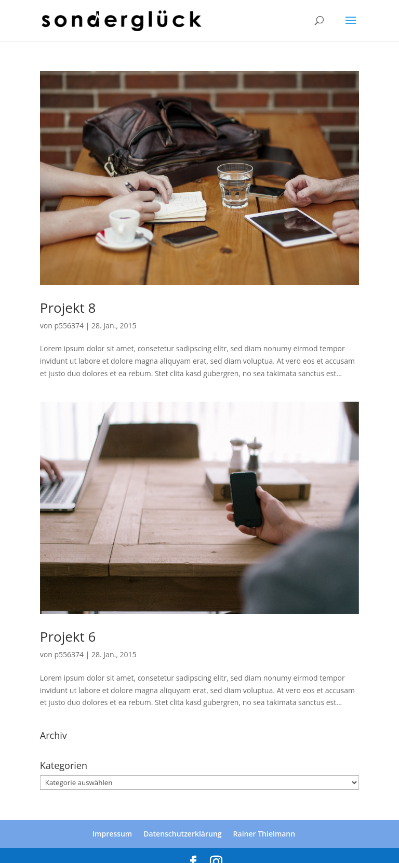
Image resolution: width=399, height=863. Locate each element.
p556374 (69, 325)
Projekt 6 (68, 636)
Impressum (112, 834)
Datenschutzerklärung (182, 834)
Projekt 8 (68, 307)
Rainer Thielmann (264, 834)
